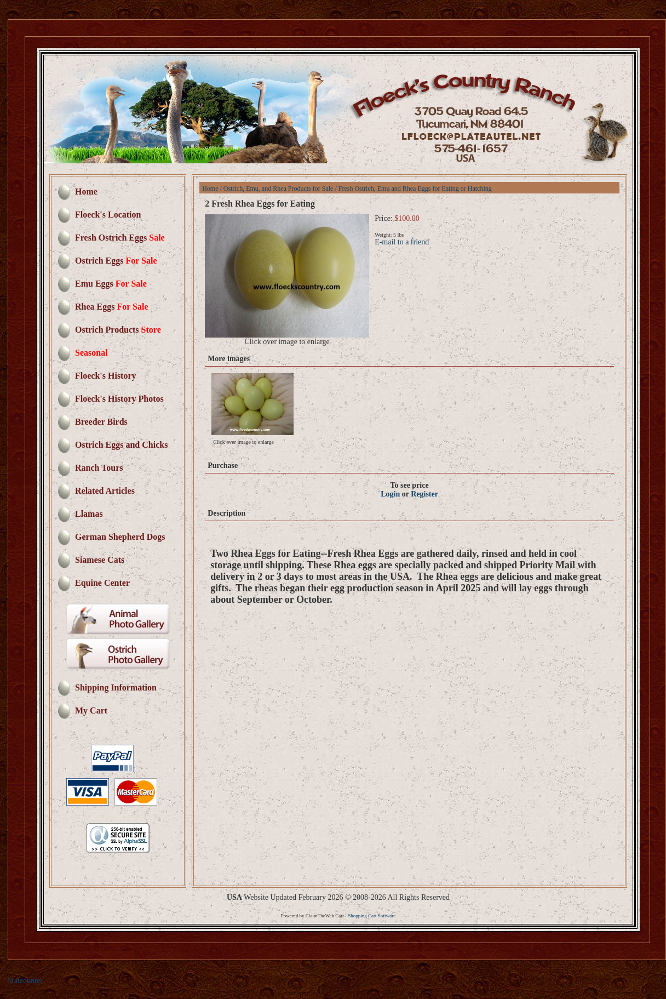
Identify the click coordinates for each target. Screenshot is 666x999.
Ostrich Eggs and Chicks (121, 444)
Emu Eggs (111, 283)
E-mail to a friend (402, 242)
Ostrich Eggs (116, 260)
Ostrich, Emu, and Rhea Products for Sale (278, 188)
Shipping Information (116, 687)
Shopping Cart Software (372, 915)
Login (390, 494)
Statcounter (25, 981)
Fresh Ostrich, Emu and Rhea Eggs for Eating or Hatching (415, 188)
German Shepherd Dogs (120, 536)
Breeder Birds (101, 421)
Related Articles (105, 490)
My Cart (91, 710)
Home (86, 191)
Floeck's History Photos (119, 398)
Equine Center (102, 582)
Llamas (89, 513)
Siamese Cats (99, 559)
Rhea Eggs (111, 306)
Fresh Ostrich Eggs (120, 237)
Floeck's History (105, 375)
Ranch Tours (99, 467)
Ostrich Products (118, 329)
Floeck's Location (108, 214)
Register (424, 494)
